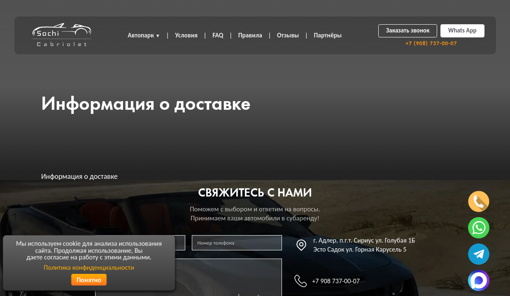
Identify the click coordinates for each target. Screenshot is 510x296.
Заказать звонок (407, 30)
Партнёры (328, 35)
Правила (250, 35)
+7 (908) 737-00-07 (431, 43)
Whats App (462, 30)
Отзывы (288, 35)
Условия (186, 35)
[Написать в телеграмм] (478, 254)
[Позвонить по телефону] (478, 201)
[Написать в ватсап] (478, 227)
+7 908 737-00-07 (336, 281)
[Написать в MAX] (478, 280)
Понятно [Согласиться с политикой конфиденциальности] (89, 279)
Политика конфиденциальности (88, 267)
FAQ (217, 35)
